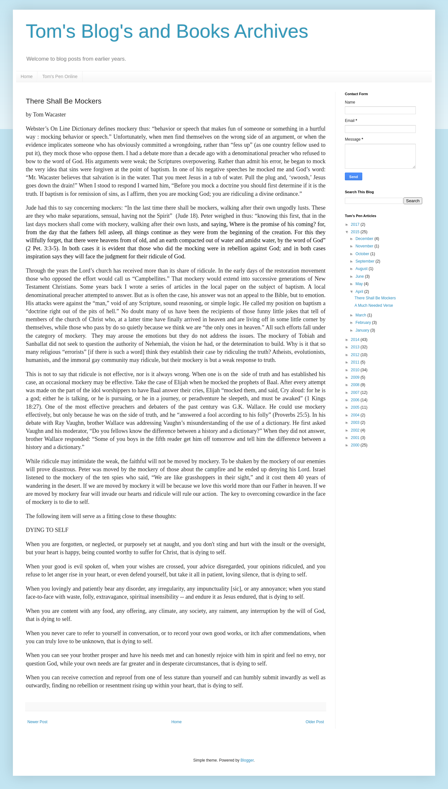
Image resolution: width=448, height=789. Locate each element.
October (362, 254)
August (362, 268)
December (365, 238)
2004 (356, 415)
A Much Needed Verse (374, 305)
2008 (356, 385)
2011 (356, 362)
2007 (356, 392)
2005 (356, 407)
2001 (356, 437)
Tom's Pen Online (59, 76)
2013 (356, 347)
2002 (356, 430)
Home (27, 76)
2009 (356, 377)
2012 (356, 355)
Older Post (315, 722)
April (359, 291)
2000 (356, 445)
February (363, 322)
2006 (356, 400)
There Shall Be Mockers (375, 298)
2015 (356, 232)
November (365, 246)
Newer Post (37, 722)
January (362, 330)
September (365, 261)
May (359, 284)
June (360, 276)
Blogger (247, 760)
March (361, 315)
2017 (356, 224)
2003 (356, 422)
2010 (356, 370)
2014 (356, 339)
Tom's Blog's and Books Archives (167, 31)
